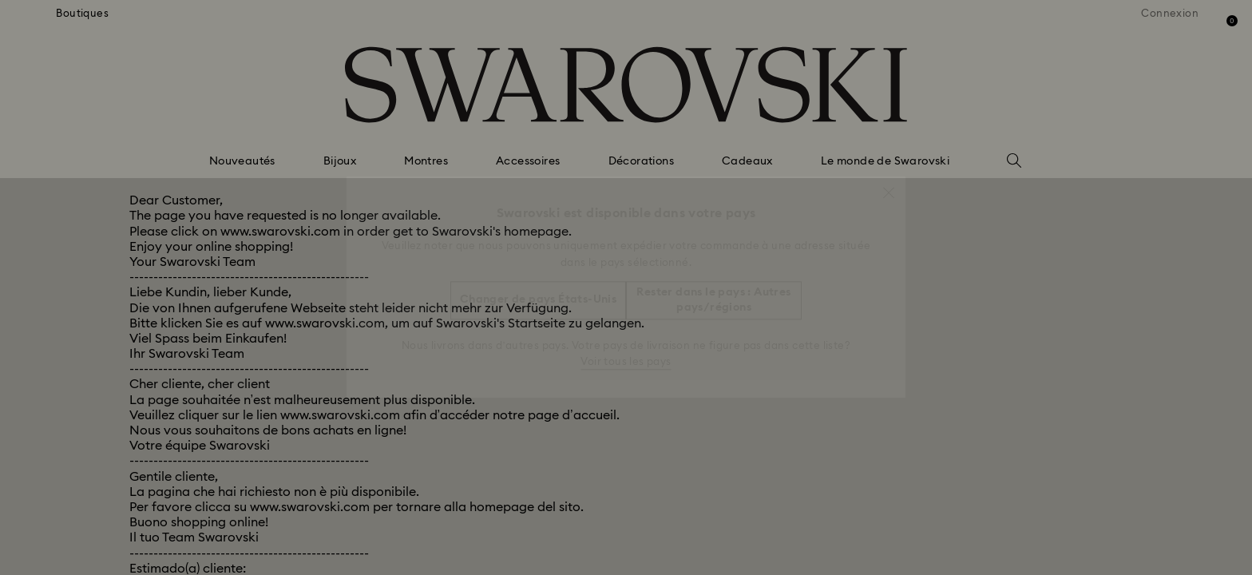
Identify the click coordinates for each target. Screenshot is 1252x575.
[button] (888, 184)
